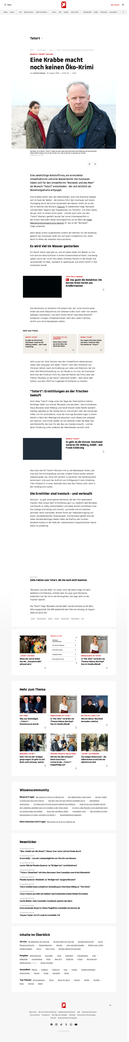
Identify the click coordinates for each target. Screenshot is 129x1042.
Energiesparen (82, 956)
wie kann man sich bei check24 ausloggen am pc (66, 801)
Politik (96, 12)
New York (58, 959)
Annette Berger (39, 73)
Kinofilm (96, 980)
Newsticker (28, 842)
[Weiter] (123, 12)
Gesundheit (113, 12)
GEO (60, 12)
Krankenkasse (37, 959)
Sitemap (59, 945)
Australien (49, 956)
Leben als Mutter (41, 12)
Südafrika (69, 959)
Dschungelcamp (39, 980)
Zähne (66, 973)
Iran (20, 12)
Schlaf (46, 973)
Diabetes (44, 970)
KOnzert (77, 980)
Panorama (103, 12)
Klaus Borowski (41, 619)
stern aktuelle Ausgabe (75, 945)
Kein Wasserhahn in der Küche (79, 797)
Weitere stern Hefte (95, 945)
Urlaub (79, 959)
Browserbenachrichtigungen (67, 1018)
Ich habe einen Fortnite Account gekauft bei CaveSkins (54, 804)
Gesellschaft (87, 12)
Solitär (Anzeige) (47, 963)
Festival (31, 984)
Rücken (37, 973)
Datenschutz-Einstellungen (86, 1015)
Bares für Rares (64, 980)
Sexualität (56, 973)
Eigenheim (69, 956)
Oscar (22, 984)
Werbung (72, 1015)
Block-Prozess (28, 12)
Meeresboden (75, 619)
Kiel (83, 619)
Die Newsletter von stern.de (39, 942)
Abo (115, 5)
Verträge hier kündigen (59, 1015)
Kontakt (53, 1018)
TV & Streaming (41, 50)
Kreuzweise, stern (79, 811)
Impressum (32, 1012)
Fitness (74, 970)
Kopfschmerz (25, 973)
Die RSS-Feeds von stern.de (63, 942)
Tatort (35, 38)
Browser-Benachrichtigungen (70, 949)
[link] (123, 5)
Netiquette (46, 1015)
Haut (65, 970)
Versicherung (92, 959)
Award (40, 984)
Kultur (32, 50)
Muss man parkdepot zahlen (57, 811)
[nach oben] (110, 1005)
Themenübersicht (45, 945)
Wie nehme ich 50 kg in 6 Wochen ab (50, 797)
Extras (12, 12)
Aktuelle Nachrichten (86, 942)
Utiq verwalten (35, 1015)
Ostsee (57, 619)
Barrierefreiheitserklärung (47, 1012)
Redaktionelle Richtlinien (66, 1012)
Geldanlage (24, 959)
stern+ (54, 12)
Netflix (86, 980)
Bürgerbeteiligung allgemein (70, 815)
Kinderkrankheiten (88, 970)
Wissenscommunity (27, 945)
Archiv (100, 942)
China (59, 956)
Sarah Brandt (65, 619)
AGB (78, 1012)
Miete (48, 959)
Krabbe (50, 619)
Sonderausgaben (26, 949)
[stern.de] (63, 5)
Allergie (34, 970)
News (6, 12)
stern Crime (74, 12)
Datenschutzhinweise (89, 1012)
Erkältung (55, 970)
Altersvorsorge (35, 956)
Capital (66, 12)
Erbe (94, 956)
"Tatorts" (61, 206)
